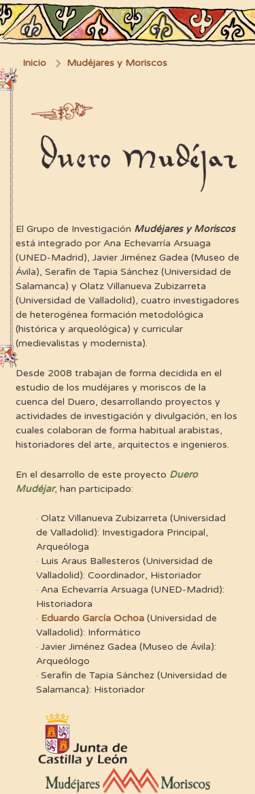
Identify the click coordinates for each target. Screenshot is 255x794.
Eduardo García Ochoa (92, 618)
